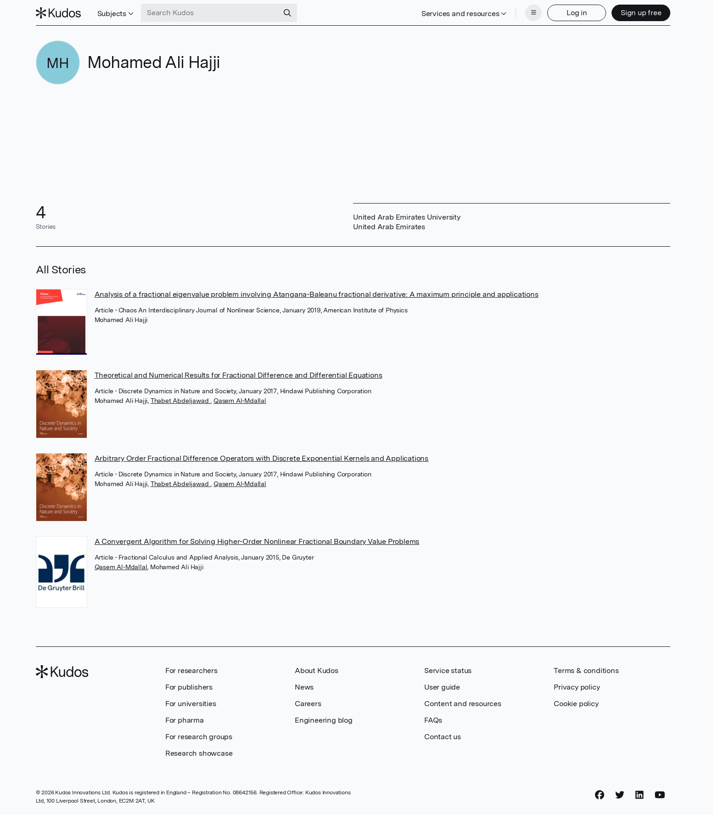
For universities (190, 703)
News (304, 687)
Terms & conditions (586, 670)
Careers (308, 703)
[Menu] (533, 13)
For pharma (184, 720)
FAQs (433, 720)
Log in (577, 12)
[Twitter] (619, 795)
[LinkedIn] (639, 795)
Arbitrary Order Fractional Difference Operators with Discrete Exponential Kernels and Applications (261, 458)
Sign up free (641, 12)
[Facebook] (599, 795)
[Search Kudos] (209, 13)
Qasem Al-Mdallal (239, 400)
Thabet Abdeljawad (180, 400)
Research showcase (199, 753)
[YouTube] (660, 795)
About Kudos (316, 670)
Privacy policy (577, 687)
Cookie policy (576, 703)
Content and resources (462, 703)
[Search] (287, 13)
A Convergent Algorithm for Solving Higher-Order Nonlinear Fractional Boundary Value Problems (257, 541)
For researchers (191, 670)
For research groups (198, 736)
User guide (442, 687)
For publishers (189, 687)
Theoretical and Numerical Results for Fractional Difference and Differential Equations (238, 375)
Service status (448, 670)
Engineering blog (324, 720)
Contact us (442, 736)
